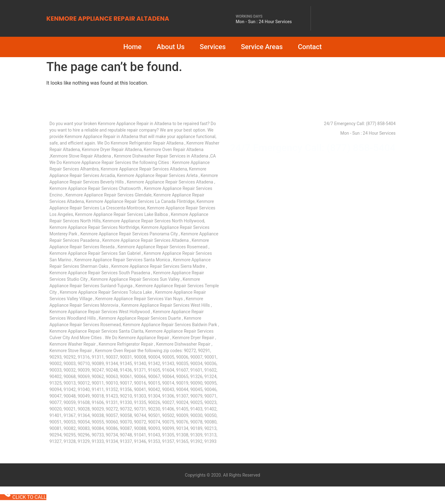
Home (132, 47)
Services (213, 47)
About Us (170, 47)
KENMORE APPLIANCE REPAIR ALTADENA (107, 18)
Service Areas (261, 47)
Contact (310, 47)
